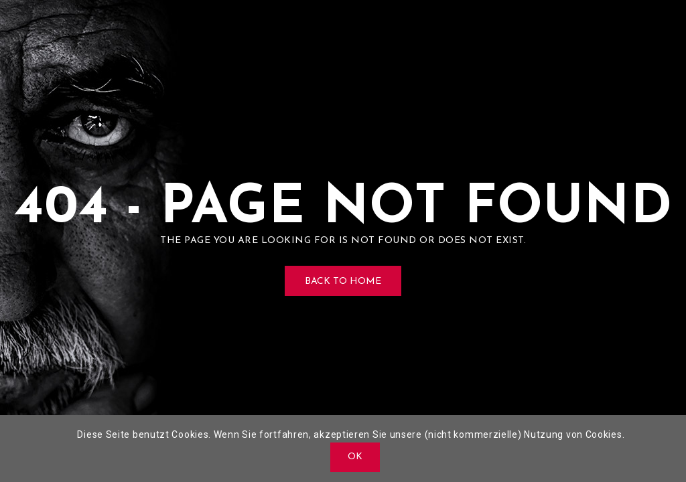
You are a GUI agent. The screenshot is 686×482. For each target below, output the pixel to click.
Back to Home (343, 281)
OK (355, 457)
